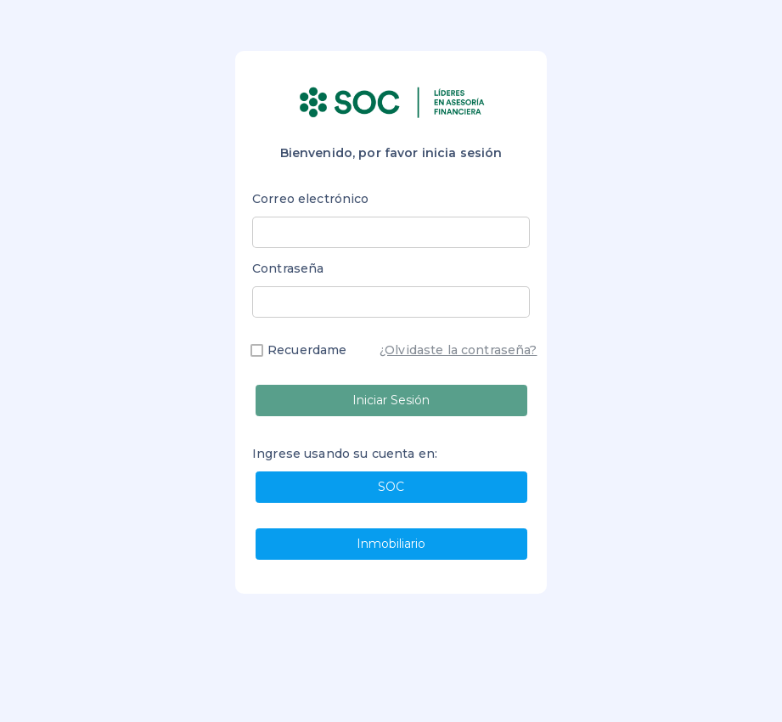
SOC (391, 486)
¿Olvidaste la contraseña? (458, 350)
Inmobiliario (391, 543)
